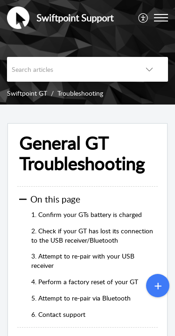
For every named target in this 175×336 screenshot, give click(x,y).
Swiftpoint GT (27, 93)
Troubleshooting (80, 93)
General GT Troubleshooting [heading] (82, 153)
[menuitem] (143, 17)
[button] (143, 17)
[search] (69, 69)
